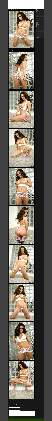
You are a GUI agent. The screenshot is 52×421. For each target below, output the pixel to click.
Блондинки (37, 11)
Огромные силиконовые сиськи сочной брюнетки (15, 403)
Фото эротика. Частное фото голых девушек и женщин (25, 0)
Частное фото (37, 36)
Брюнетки (37, 12)
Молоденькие (37, 22)
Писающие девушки (38, 27)
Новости (37, 25)
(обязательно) (22, 407)
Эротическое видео (38, 37)
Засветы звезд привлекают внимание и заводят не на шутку (16, 402)
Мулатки (37, 23)
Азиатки (37, 10)
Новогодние (37, 24)
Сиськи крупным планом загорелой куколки (15, 404)
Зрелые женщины (38, 21)
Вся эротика (12, 7)
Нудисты (37, 26)
